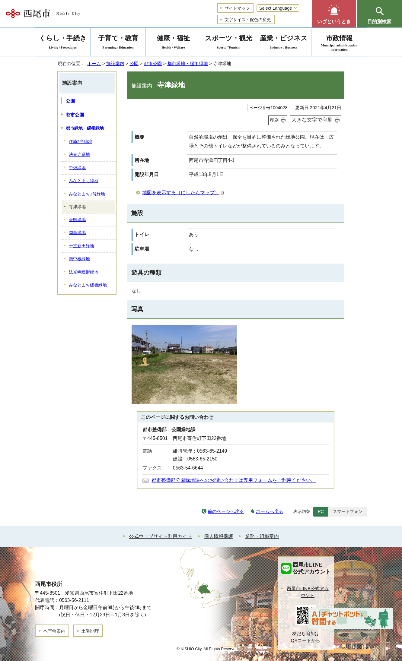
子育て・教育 (118, 43)
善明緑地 (77, 219)
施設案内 (115, 63)
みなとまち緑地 (83, 181)
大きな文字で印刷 (312, 120)
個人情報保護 (218, 536)
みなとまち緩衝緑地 (88, 285)
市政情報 (339, 43)
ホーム (94, 63)
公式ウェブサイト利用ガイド (160, 536)
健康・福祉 (173, 43)
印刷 (274, 120)
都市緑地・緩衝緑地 (187, 63)
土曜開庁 (90, 631)
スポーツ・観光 (228, 43)
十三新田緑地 (81, 246)
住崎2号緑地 (80, 141)
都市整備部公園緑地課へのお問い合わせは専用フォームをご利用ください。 (234, 480)
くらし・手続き (62, 43)
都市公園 (153, 63)
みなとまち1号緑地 (87, 194)
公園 (134, 63)
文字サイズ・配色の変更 (248, 19)
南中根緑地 (79, 259)
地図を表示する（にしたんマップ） (183, 192)
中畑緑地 (77, 168)
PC (321, 511)
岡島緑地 (77, 232)
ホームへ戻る (269, 511)
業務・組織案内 (262, 536)
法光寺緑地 (79, 154)
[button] (334, 13)
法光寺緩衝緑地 (83, 272)
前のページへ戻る (226, 511)
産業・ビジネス (283, 43)
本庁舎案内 (54, 631)
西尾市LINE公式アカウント (308, 592)
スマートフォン (347, 511)
